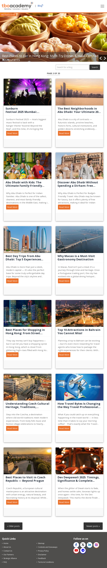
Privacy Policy (43, 551)
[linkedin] (89, 545)
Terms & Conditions (46, 562)
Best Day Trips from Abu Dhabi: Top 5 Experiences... (24, 257)
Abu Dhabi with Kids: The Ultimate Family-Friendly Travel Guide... (24, 184)
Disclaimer (42, 554)
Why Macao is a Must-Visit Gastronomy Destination (76, 257)
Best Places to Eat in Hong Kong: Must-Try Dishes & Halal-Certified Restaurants (50, 58)
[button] (101, 58)
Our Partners (8, 554)
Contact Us (7, 551)
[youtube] (76, 550)
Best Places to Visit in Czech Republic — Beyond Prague (25, 479)
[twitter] (83, 545)
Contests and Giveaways (47, 547)
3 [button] (8, 60)
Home (5, 543)
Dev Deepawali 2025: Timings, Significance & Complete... (78, 479)
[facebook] (76, 545)
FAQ (5, 562)
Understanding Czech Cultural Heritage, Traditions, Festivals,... (27, 405)
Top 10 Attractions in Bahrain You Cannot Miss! (79, 331)
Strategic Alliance (10, 558)
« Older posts (13, 526)
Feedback (42, 558)
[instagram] (96, 545)
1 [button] (3, 60)
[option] (53, 37)
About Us (7, 547)
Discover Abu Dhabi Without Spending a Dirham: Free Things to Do (78, 184)
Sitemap (41, 543)
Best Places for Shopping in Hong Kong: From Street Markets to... (25, 331)
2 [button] (6, 60)
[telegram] (83, 550)
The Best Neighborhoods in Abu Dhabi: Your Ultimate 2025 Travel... (79, 110)
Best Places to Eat (8, 15)
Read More (12, 133)
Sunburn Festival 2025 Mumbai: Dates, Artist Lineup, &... (23, 110)
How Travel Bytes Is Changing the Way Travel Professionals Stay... (79, 405)
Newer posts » (93, 526)
